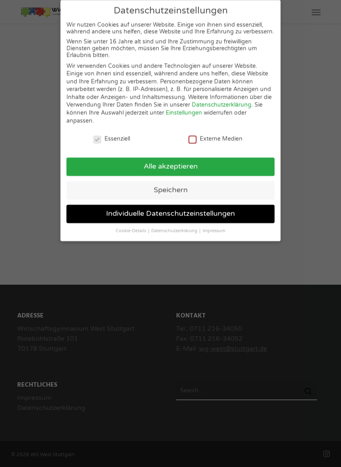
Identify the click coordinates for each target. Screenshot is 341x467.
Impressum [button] (214, 227)
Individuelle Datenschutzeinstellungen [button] (170, 210)
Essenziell (111, 135)
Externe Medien (216, 135)
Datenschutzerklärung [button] (175, 227)
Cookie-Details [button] (131, 227)
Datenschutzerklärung (221, 101)
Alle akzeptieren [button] (171, 162)
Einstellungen (184, 109)
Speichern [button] (171, 186)
